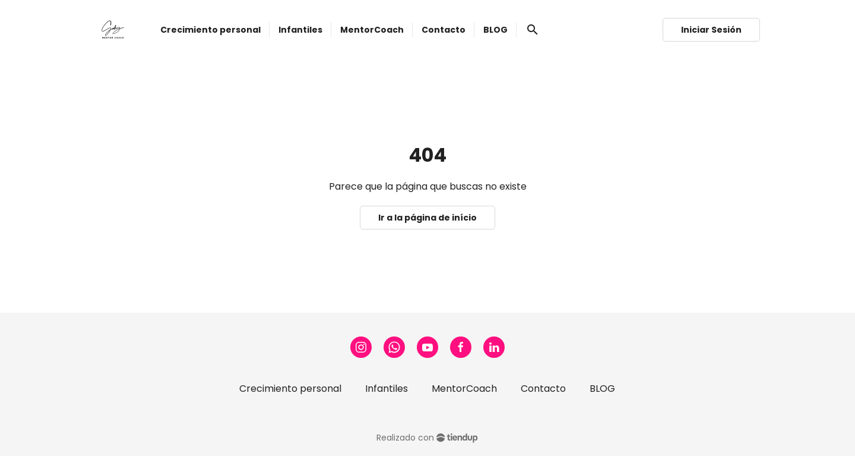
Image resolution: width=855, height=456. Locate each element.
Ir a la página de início (427, 218)
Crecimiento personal (290, 388)
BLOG (602, 388)
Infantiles (386, 388)
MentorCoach (464, 388)
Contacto (543, 388)
